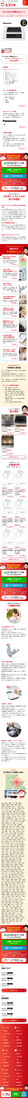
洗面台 (4, 1050)
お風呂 (4, 1070)
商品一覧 (5, 1030)
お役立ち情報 (6, 1046)
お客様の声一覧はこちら (16, 559)
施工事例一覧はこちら (17, 457)
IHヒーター (18, 1070)
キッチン (17, 1050)
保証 (5, 1037)
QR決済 (12, 189)
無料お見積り (6, 1043)
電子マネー (6, 189)
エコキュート (5, 1027)
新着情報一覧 (18, 1020)
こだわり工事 (6, 1033)
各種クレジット (13, 187)
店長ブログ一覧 (18, 990)
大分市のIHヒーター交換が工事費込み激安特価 (9, 1)
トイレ (17, 1027)
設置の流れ (6, 1040)
